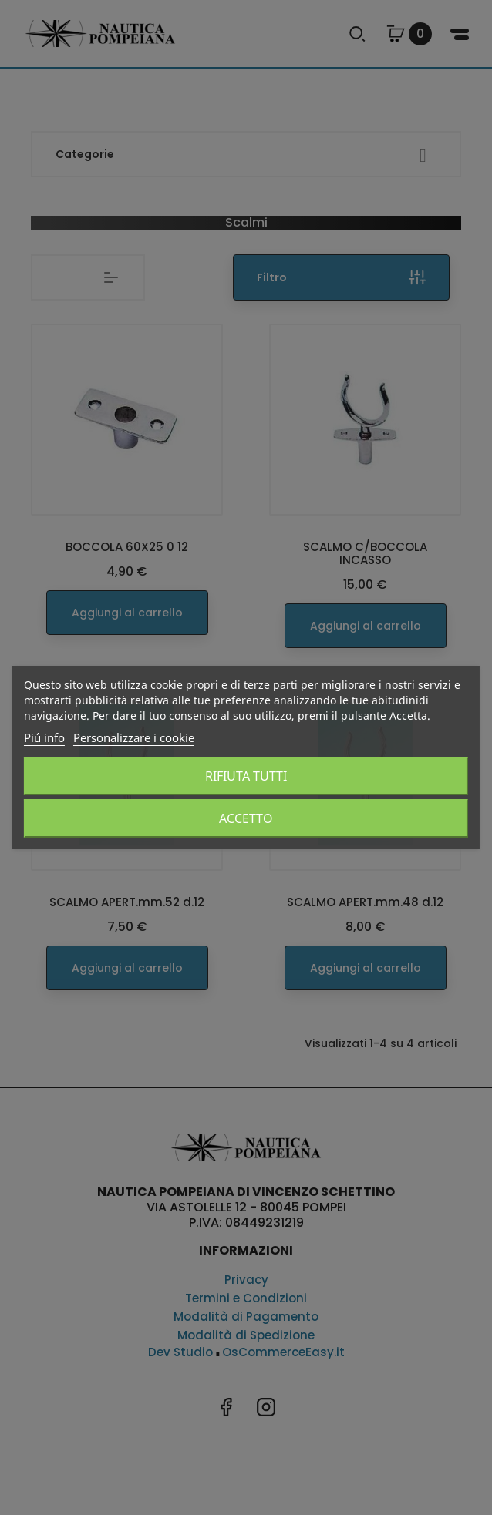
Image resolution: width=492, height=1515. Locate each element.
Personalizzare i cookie (133, 737)
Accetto (246, 818)
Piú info (44, 737)
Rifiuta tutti (246, 776)
